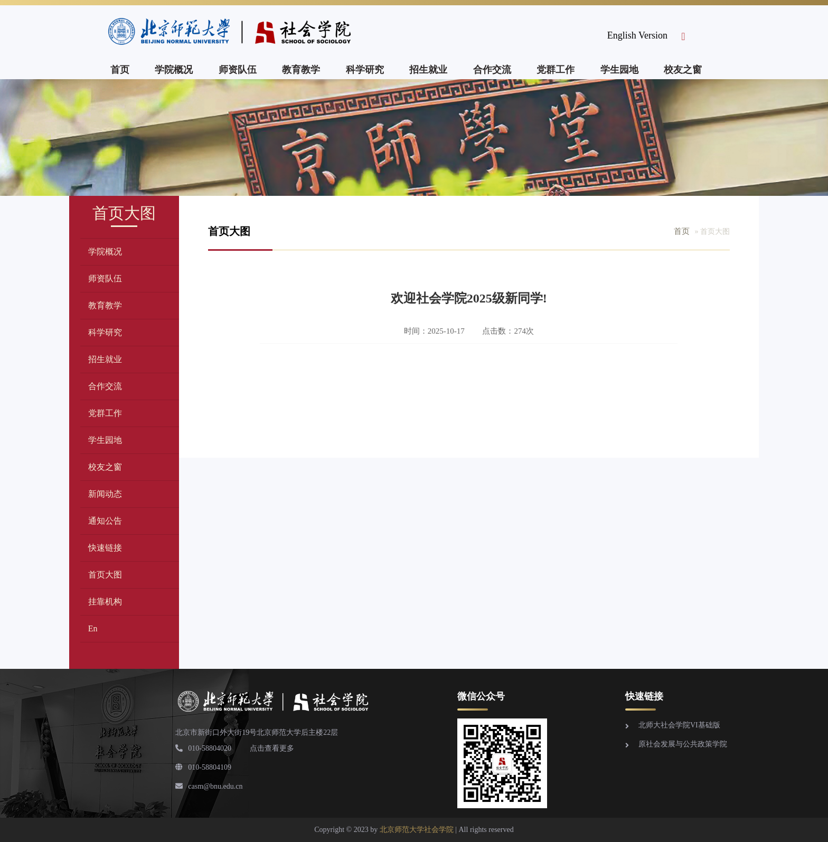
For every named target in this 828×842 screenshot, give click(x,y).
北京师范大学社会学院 (417, 830)
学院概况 (174, 69)
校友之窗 (683, 69)
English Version (637, 35)
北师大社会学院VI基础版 (679, 725)
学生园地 (619, 69)
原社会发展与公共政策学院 (682, 744)
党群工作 (556, 69)
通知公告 (105, 520)
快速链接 (105, 547)
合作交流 (492, 69)
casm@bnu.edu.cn (208, 786)
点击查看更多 (272, 748)
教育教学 (301, 69)
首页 (119, 69)
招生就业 (428, 69)
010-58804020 (203, 748)
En (93, 628)
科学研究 (365, 69)
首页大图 (105, 574)
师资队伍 (238, 69)
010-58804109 (203, 767)
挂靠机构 (105, 601)
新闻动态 (105, 493)
